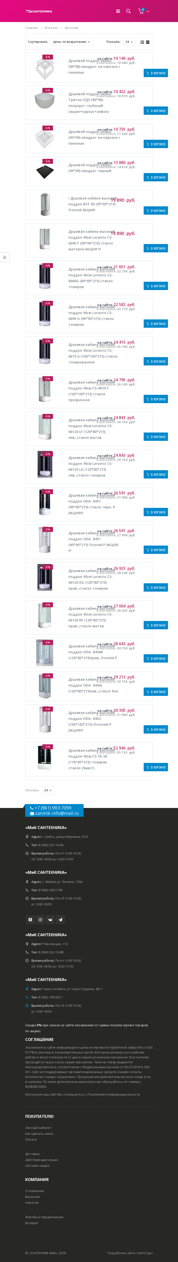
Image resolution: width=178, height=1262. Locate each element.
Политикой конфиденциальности (114, 1094)
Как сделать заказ (39, 1134)
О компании (34, 1191)
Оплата (31, 1139)
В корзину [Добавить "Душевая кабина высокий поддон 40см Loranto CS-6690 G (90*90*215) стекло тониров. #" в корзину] (158, 323)
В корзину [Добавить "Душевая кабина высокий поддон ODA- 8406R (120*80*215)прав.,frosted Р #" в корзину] (158, 658)
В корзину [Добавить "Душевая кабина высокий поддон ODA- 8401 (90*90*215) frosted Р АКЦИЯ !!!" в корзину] (158, 550)
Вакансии (32, 1197)
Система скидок (37, 1166)
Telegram (60, 919)
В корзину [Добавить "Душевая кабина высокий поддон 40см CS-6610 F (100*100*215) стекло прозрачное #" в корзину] (158, 399)
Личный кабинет (38, 1128)
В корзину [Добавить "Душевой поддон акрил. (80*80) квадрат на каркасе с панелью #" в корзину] (158, 73)
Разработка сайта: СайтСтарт (130, 1253)
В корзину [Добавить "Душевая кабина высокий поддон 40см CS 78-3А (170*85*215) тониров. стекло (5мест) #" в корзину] (158, 767)
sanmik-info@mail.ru (57, 813)
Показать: (113, 42)
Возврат (31, 1223)
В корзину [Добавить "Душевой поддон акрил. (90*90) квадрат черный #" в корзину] (158, 177)
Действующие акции (41, 1160)
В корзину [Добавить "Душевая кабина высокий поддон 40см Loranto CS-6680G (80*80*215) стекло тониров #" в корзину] (158, 286)
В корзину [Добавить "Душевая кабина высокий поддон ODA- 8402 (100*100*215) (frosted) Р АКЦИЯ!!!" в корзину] (158, 729)
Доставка (32, 1154)
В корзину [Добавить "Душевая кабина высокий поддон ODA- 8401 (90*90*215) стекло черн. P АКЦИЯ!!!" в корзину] (158, 512)
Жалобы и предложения (44, 1217)
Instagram (40, 919)
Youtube (30, 919)
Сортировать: (38, 42)
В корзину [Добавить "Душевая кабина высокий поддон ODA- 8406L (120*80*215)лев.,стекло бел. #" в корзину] (158, 691)
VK (50, 919)
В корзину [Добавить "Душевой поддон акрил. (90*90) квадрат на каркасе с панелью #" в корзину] (158, 144)
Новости (31, 1203)
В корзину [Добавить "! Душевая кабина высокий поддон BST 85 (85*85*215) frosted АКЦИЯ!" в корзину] (158, 210)
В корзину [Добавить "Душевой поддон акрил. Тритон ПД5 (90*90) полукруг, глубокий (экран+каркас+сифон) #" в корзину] (158, 110)
